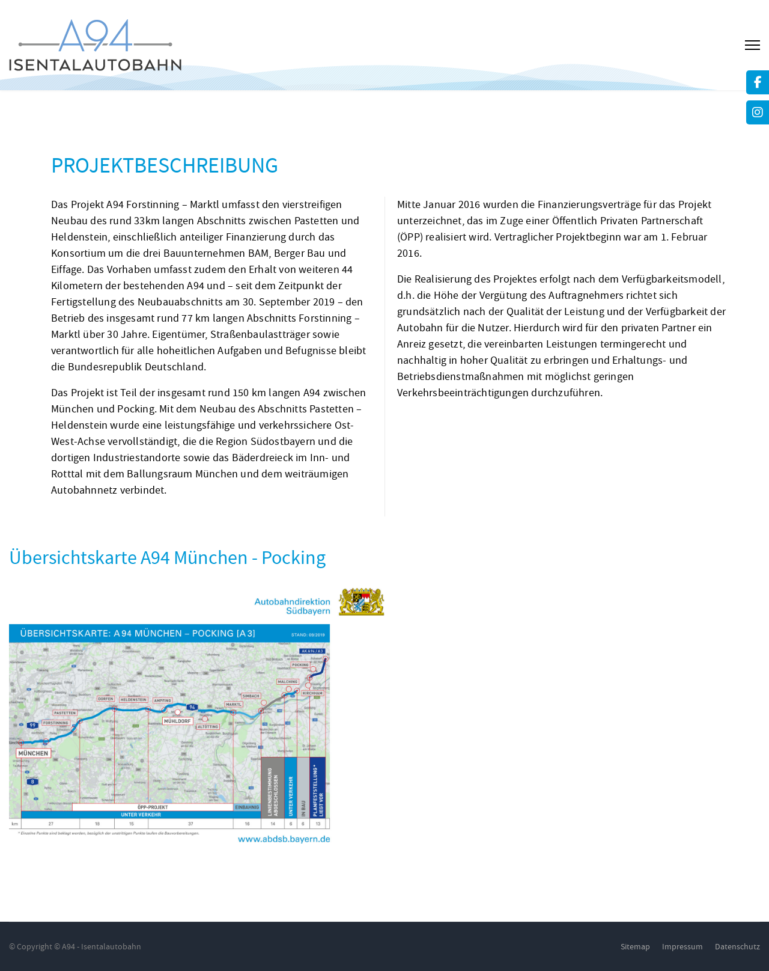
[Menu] (752, 45)
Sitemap (635, 946)
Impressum (682, 946)
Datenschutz (737, 946)
